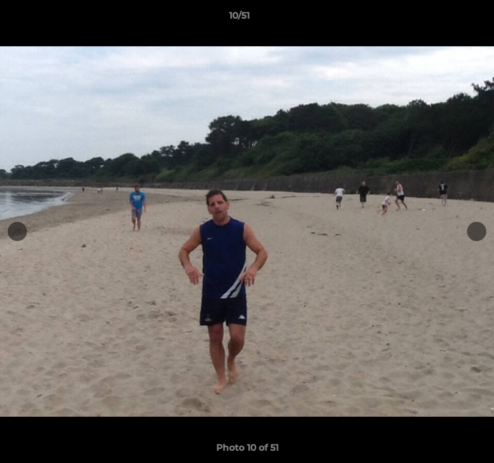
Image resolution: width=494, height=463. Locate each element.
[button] (447, 18)
